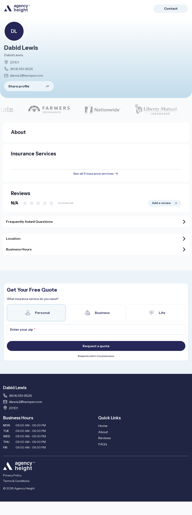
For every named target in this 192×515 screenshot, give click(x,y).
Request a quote (96, 346)
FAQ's (102, 444)
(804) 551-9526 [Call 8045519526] (20, 395)
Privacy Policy (12, 475)
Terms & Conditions (16, 481)
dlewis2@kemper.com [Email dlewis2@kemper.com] (25, 402)
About (103, 432)
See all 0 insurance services (96, 174)
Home (102, 426)
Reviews (104, 438)
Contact (171, 8)
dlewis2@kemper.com (26, 75)
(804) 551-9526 (21, 69)
